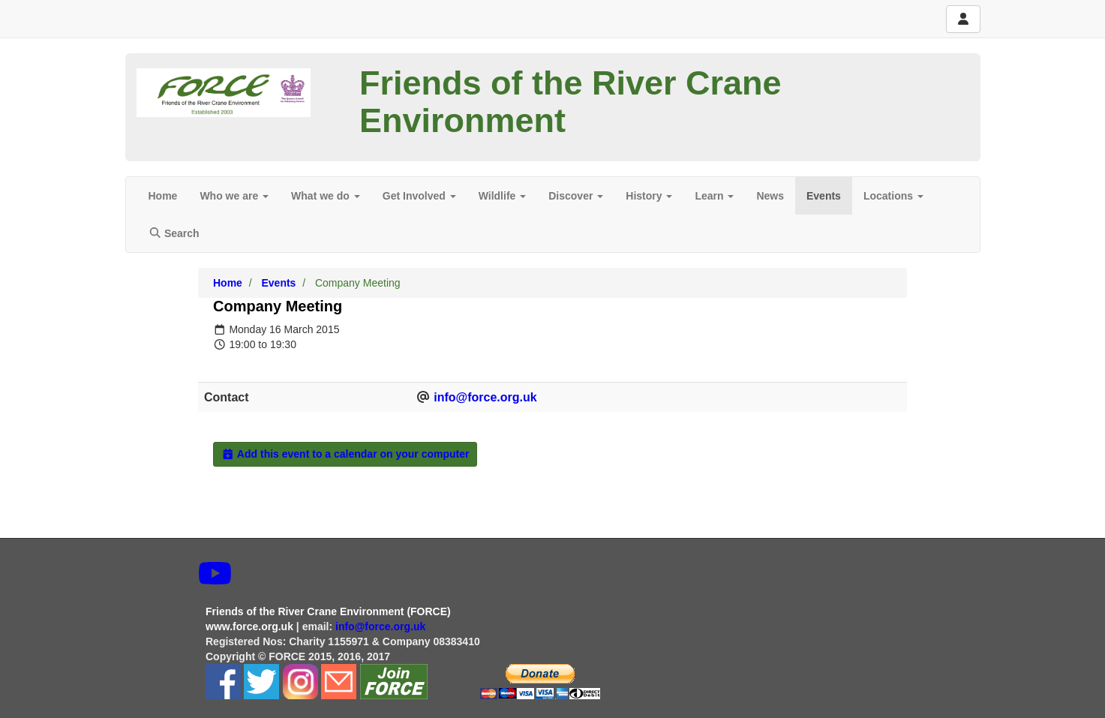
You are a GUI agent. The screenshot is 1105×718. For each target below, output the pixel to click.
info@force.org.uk (485, 397)
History (649, 196)
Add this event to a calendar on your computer (345, 454)
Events (823, 196)
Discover (575, 196)
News (770, 196)
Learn (714, 196)
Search (174, 233)
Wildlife (503, 196)
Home (163, 196)
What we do (325, 196)
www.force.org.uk (249, 626)
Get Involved (419, 196)
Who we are (234, 196)
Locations (893, 196)
